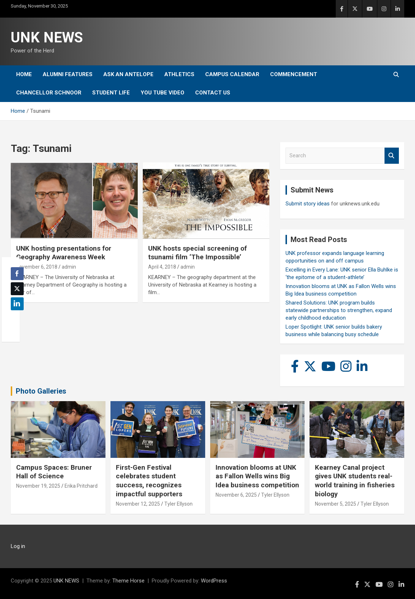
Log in (18, 546)
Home (24, 74)
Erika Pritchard (81, 486)
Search (392, 156)
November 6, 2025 (236, 495)
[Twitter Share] (17, 288)
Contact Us (212, 92)
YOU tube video (162, 92)
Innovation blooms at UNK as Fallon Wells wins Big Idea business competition (257, 476)
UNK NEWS (47, 37)
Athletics (179, 74)
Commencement (293, 74)
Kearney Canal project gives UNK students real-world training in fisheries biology (355, 480)
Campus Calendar (232, 74)
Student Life (111, 92)
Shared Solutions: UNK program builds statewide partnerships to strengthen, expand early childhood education (339, 310)
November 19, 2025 (38, 486)
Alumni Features (68, 74)
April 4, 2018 (162, 267)
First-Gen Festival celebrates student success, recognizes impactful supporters (149, 480)
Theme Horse (128, 580)
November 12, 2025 (138, 504)
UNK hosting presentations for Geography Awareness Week (63, 252)
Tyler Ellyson (178, 504)
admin (69, 267)
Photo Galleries (41, 391)
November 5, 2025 (335, 504)
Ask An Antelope (128, 74)
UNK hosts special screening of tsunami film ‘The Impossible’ (197, 252)
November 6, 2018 (36, 267)
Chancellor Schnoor (48, 92)
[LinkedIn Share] (17, 303)
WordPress (214, 580)
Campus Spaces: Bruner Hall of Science (54, 471)
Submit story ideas (308, 203)
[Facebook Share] (17, 273)
